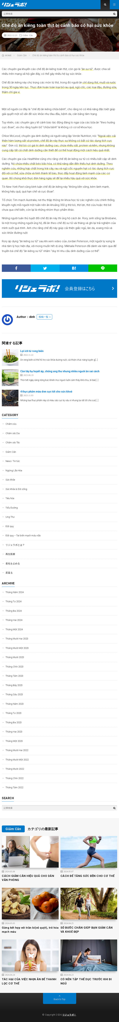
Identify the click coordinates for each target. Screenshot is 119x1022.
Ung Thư (10, 517)
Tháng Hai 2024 (14, 620)
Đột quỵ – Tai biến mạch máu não (23, 535)
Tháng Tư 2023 (13, 713)
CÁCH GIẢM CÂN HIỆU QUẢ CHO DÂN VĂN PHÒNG (28, 878)
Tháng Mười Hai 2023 (17, 638)
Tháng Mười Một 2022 (17, 759)
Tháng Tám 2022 (14, 787)
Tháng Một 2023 (14, 741)
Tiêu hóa (10, 498)
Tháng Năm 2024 (15, 592)
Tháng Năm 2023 (15, 703)
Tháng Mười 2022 (15, 768)
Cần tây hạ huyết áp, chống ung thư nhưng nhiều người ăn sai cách (59, 371)
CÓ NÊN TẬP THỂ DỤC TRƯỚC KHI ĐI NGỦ (86, 981)
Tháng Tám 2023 (14, 675)
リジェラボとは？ (15, 545)
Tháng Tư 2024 (13, 601)
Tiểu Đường (12, 507)
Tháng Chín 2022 (14, 778)
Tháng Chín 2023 (14, 666)
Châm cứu (11, 424)
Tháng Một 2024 (14, 629)
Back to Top (59, 999)
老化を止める (13, 563)
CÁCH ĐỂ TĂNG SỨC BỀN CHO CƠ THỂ (88, 876)
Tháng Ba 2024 (14, 610)
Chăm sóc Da (13, 433)
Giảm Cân (28, 35)
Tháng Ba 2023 (14, 722)
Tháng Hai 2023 (14, 731)
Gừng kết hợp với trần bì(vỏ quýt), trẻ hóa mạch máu (30, 930)
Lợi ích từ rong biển (32, 351)
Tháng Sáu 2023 (14, 694)
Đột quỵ (10, 526)
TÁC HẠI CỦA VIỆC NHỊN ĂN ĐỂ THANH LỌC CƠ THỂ (29, 981)
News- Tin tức (13, 461)
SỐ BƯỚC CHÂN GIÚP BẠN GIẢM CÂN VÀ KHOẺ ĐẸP (87, 930)
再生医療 (10, 554)
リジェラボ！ (69, 1015)
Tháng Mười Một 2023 (17, 648)
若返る (9, 572)
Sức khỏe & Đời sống (16, 489)
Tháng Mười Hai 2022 (17, 750)
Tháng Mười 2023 (15, 657)
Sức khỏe (10, 479)
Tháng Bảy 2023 (14, 685)
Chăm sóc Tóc (13, 442)
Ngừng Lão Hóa (14, 470)
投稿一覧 (43, 316)
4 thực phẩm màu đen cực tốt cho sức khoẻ (46, 391)
